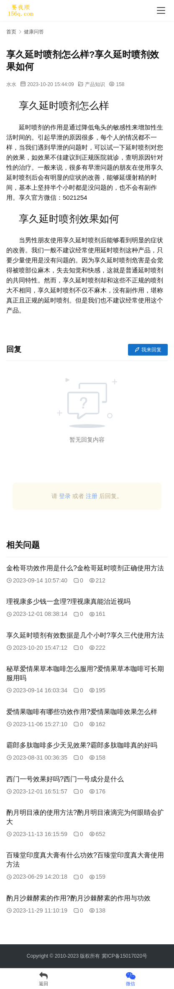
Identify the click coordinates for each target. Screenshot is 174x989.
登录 (65, 496)
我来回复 (147, 350)
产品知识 (95, 84)
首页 (11, 32)
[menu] (161, 10)
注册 (91, 496)
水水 (11, 84)
